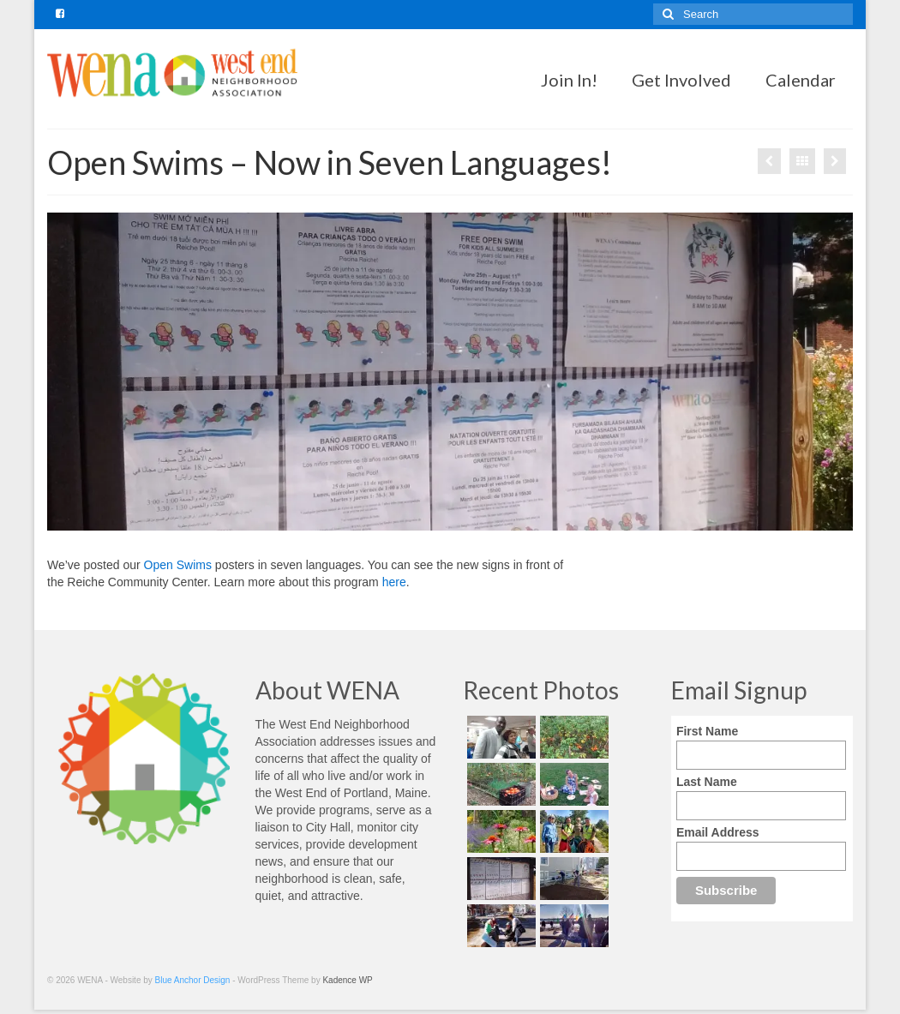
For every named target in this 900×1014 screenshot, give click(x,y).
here (394, 582)
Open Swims (178, 565)
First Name (707, 731)
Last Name (706, 782)
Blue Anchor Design (193, 980)
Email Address (717, 832)
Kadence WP (347, 980)
